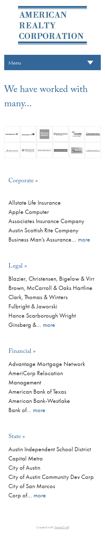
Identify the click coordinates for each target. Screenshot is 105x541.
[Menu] (52, 62)
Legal (15, 266)
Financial (19, 352)
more (84, 239)
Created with (52, 527)
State (14, 437)
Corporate (21, 181)
